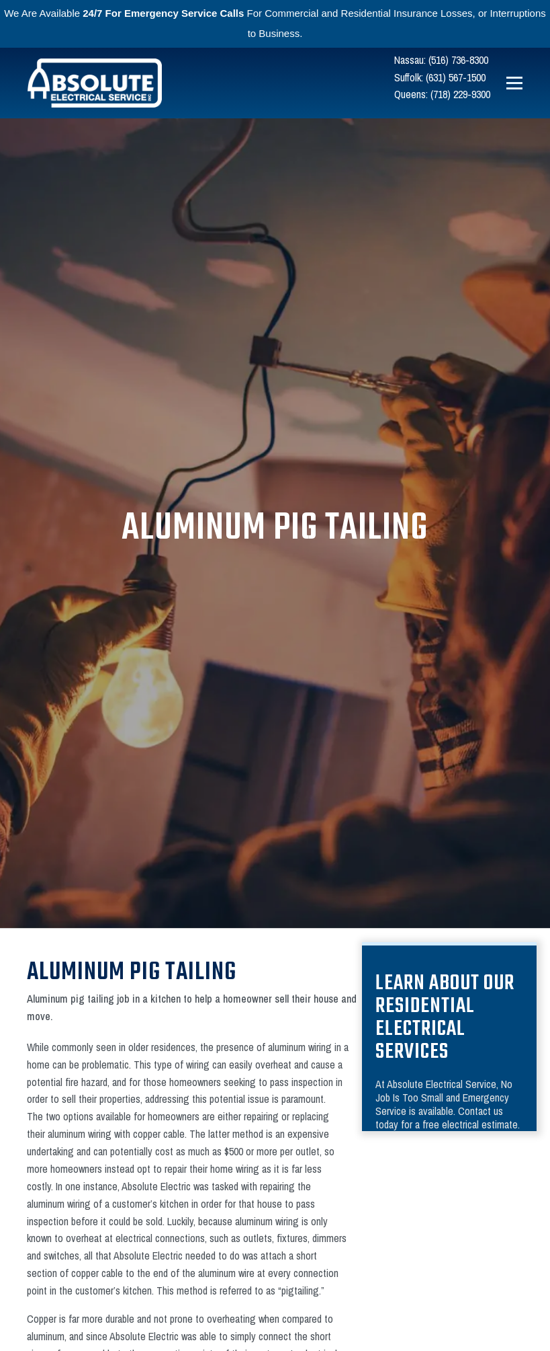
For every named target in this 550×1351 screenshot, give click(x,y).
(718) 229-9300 (460, 94)
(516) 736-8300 (458, 59)
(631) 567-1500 (456, 77)
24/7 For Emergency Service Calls (163, 13)
